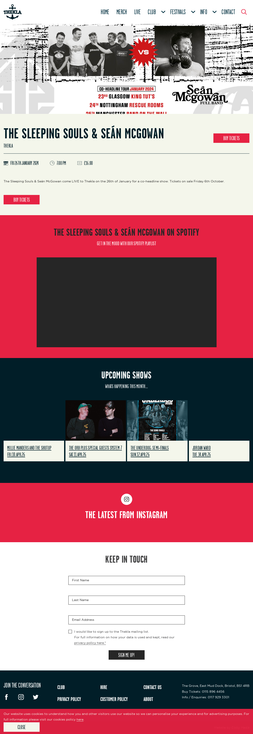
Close (22, 727)
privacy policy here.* (90, 643)
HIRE (103, 687)
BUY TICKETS (231, 138)
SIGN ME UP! (126, 655)
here (79, 719)
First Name (80, 580)
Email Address (83, 619)
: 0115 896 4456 (203, 691)
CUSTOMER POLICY (114, 699)
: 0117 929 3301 (205, 697)
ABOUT (148, 699)
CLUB (61, 687)
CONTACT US (152, 687)
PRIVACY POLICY (69, 699)
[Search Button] (244, 12)
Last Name (80, 600)
